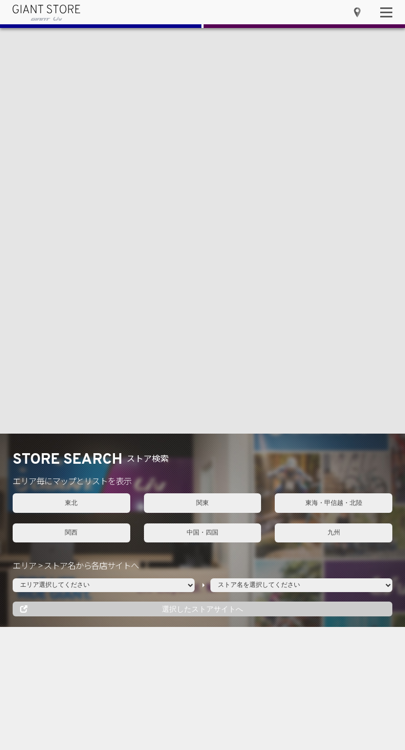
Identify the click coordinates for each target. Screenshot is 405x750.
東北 (71, 97)
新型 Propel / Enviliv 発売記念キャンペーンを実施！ (320, 402)
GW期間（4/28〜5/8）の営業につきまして (319, 371)
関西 (71, 127)
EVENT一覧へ (174, 336)
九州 (333, 127)
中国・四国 (202, 127)
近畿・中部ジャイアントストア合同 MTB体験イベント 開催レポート (316, 471)
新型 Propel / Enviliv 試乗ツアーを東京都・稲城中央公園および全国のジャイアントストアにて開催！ (320, 437)
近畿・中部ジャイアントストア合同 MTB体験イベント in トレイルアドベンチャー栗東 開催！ (321, 505)
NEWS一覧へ (371, 336)
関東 (202, 97)
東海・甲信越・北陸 (333, 97)
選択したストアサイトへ (202, 204)
